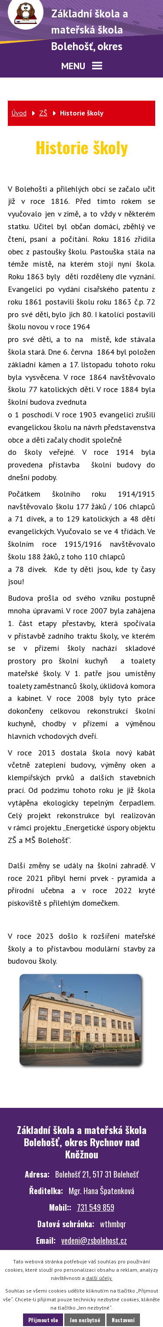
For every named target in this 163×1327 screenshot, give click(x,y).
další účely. (99, 1278)
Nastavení (123, 1320)
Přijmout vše (43, 1320)
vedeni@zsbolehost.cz (94, 1240)
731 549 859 (95, 1207)
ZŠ (43, 112)
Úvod (19, 112)
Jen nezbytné (85, 1320)
